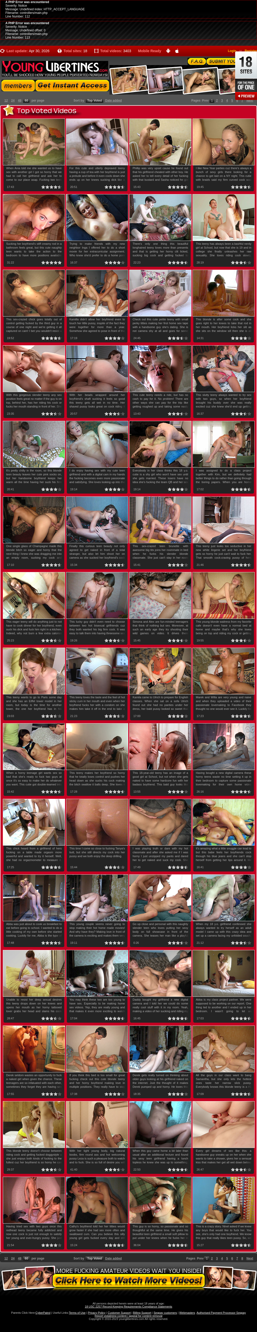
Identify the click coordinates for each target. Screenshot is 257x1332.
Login (232, 51)
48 (19, 100)
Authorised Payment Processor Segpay (221, 1312)
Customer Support (119, 1312)
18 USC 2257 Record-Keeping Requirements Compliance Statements (128, 1306)
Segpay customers (165, 1312)
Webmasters (187, 1312)
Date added (113, 100)
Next (249, 100)
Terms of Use (77, 1312)
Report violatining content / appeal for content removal (128, 1315)
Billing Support (142, 1312)
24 (12, 100)
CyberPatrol (42, 1312)
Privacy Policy (96, 1312)
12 (6, 100)
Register (251, 51)
